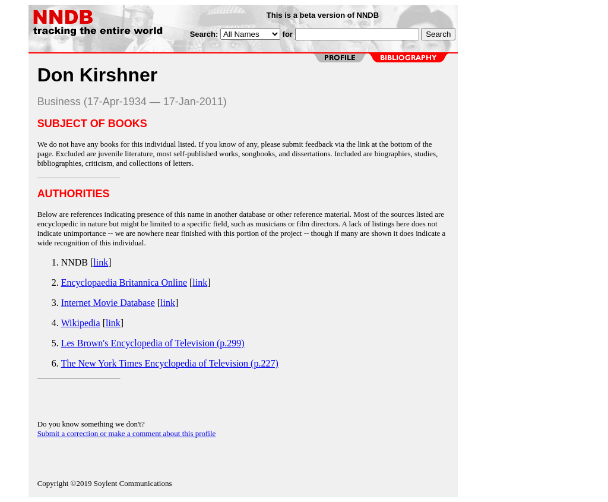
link (100, 262)
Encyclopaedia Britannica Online (124, 282)
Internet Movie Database (108, 303)
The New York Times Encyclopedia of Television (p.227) (169, 363)
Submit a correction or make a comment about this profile (126, 433)
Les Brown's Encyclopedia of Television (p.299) (153, 343)
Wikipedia (80, 323)
